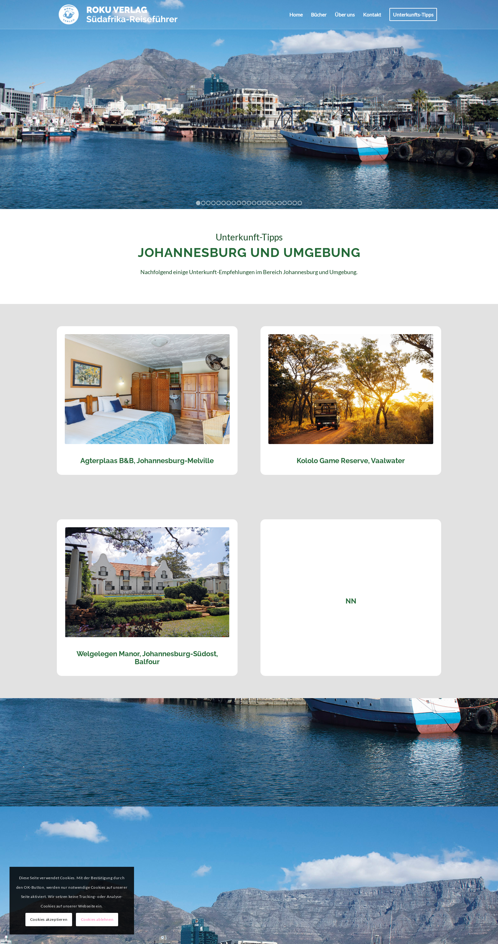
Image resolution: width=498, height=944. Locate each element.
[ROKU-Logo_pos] (118, 14)
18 (284, 203)
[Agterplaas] (147, 389)
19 (289, 203)
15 (269, 203)
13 (259, 203)
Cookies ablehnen (97, 919)
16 (274, 203)
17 (279, 203)
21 (300, 203)
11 (249, 203)
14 (264, 203)
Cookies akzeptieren (48, 919)
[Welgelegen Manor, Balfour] (147, 582)
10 (244, 203)
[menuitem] (296, 14)
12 (254, 203)
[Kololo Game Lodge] (350, 389)
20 (295, 203)
